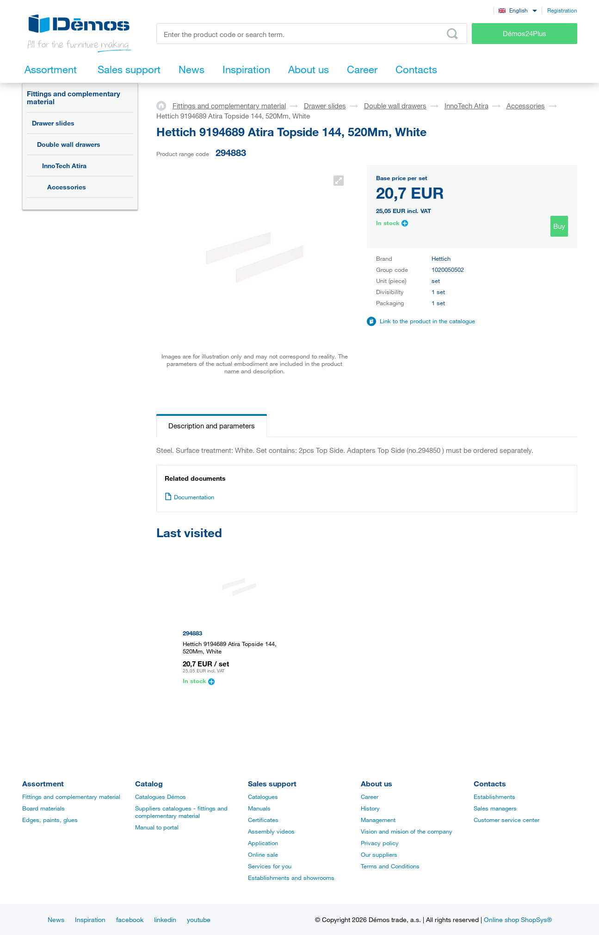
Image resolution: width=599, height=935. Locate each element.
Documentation (189, 497)
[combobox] (518, 10)
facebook (129, 919)
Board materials (43, 808)
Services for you (269, 866)
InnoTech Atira (64, 165)
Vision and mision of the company (406, 831)
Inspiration (90, 919)
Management (378, 819)
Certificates (263, 819)
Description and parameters (211, 425)
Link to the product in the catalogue (427, 321)
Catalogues (263, 796)
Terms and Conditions (390, 866)
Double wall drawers (68, 144)
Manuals (259, 808)
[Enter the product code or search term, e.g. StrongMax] (312, 34)
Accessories (66, 187)
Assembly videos (271, 831)
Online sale (263, 854)
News (56, 919)
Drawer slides (53, 123)
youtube (198, 919)
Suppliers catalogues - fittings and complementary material (181, 811)
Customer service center (506, 819)
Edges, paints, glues (50, 819)
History (370, 808)
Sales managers (495, 808)
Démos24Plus (524, 33)
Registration (562, 10)
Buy (559, 226)
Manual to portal (157, 827)
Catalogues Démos (160, 796)
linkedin (165, 919)
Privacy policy (380, 843)
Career (369, 796)
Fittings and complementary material (73, 97)
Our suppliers (379, 854)
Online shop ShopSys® (518, 919)
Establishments (494, 796)
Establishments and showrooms (291, 877)
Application (263, 843)
